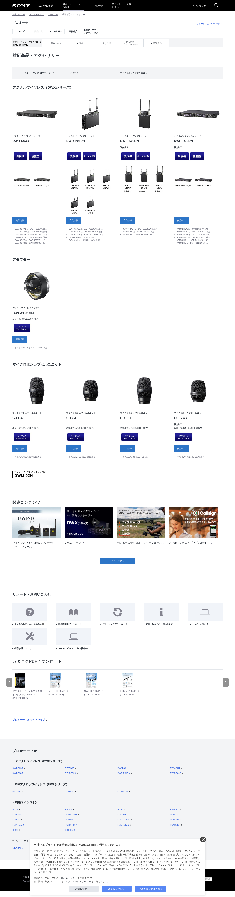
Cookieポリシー (69, 878)
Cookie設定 (81, 888)
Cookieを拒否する (117, 888)
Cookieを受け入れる (151, 888)
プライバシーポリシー (79, 881)
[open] (216, 5)
